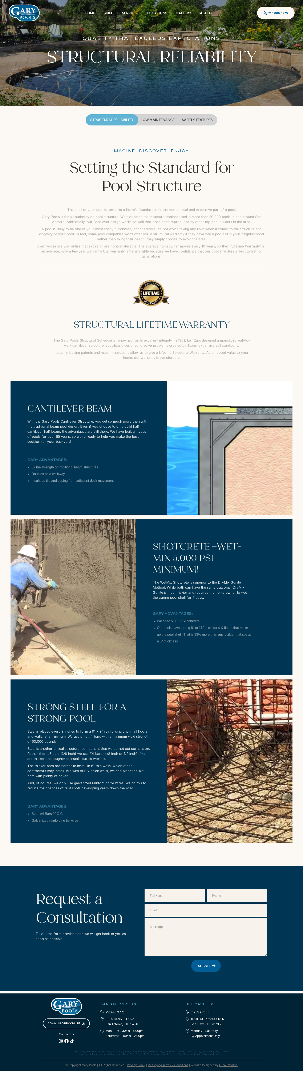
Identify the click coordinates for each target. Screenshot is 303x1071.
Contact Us (66, 1034)
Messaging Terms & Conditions (168, 1065)
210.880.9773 (115, 1012)
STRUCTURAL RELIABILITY (112, 120)
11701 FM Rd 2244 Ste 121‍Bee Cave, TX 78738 (208, 1021)
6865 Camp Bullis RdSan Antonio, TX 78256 (122, 1021)
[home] (24, 13)
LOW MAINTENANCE (158, 120)
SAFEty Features (197, 120)
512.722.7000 (200, 1012)
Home (90, 13)
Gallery (183, 13)
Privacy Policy (136, 1065)
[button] (108, 13)
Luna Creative (228, 1065)
